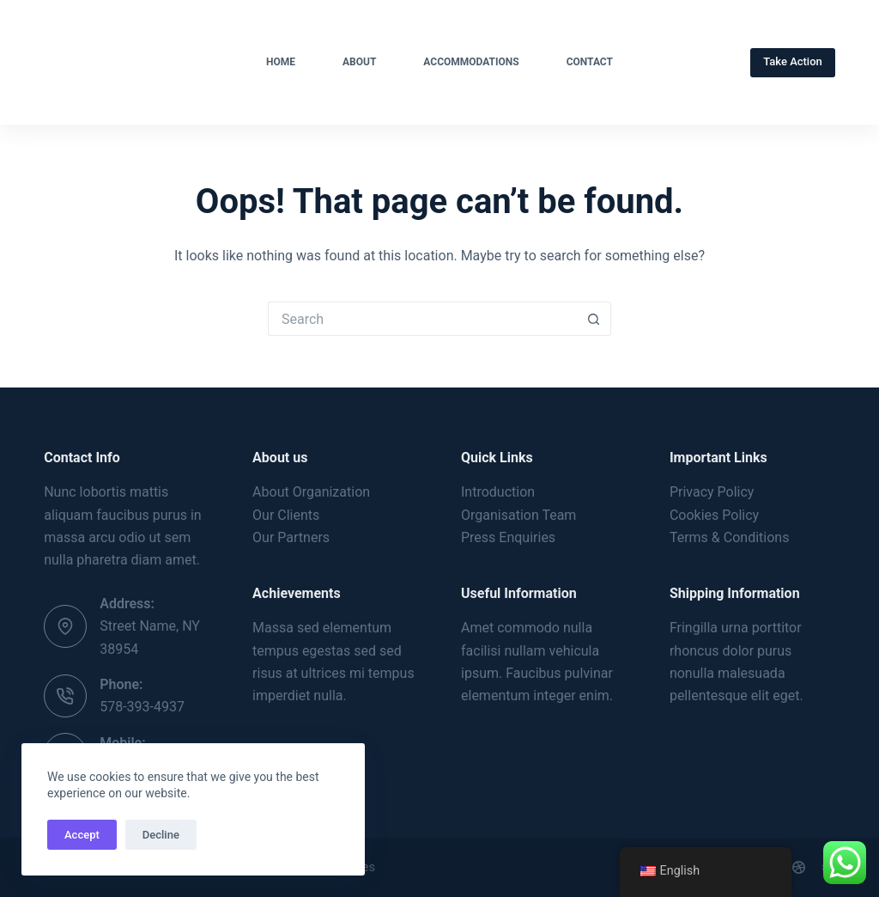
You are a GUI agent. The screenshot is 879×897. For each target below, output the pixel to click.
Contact (590, 62)
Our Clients (285, 515)
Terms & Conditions (730, 537)
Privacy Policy (712, 492)
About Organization (311, 492)
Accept (82, 834)
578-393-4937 (142, 707)
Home (280, 62)
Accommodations (470, 62)
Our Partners (291, 537)
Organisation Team (518, 515)
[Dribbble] (798, 867)
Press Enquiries (508, 537)
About (359, 62)
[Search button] (594, 319)
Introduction (498, 492)
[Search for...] (422, 319)
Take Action (792, 61)
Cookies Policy (714, 515)
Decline (160, 834)
